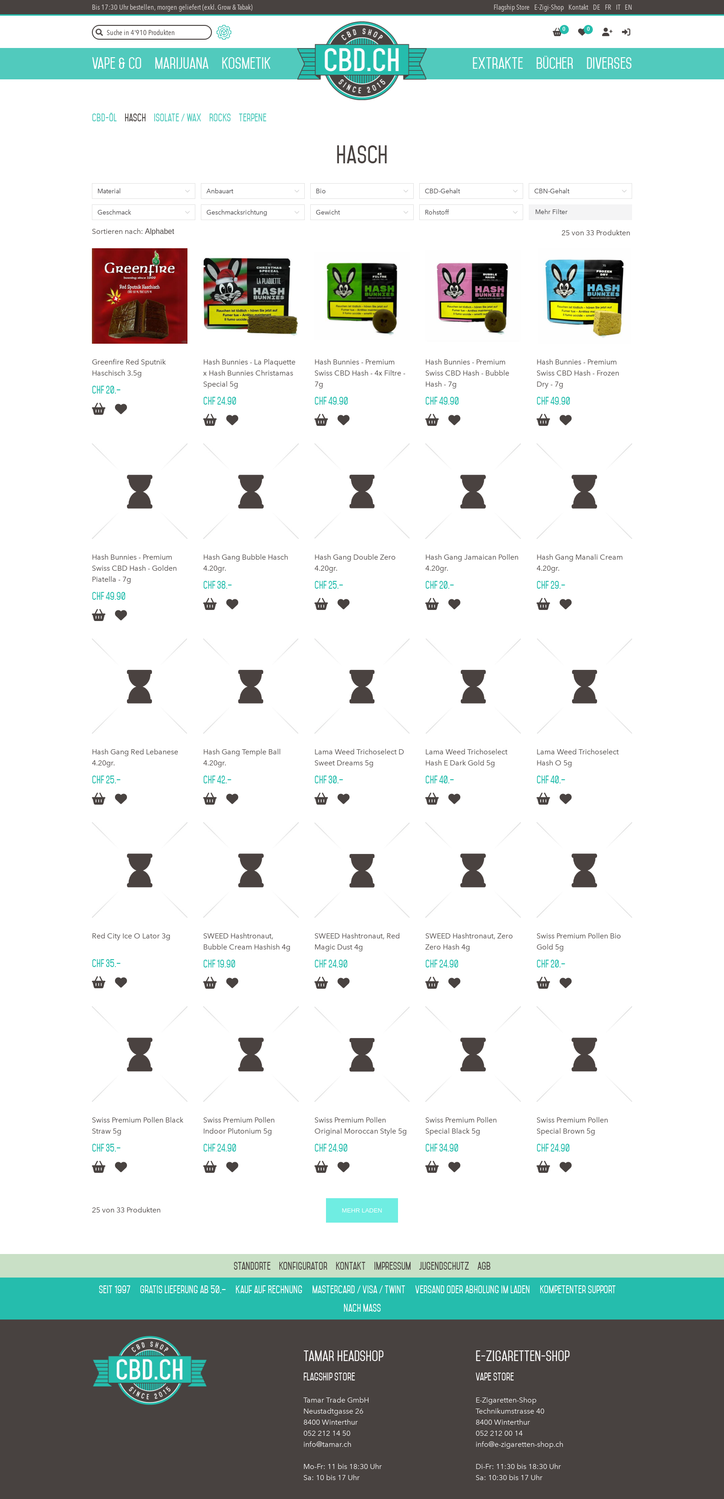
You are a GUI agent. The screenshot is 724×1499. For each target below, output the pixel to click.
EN (628, 7)
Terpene (252, 117)
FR (608, 7)
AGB (484, 1266)
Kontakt (578, 7)
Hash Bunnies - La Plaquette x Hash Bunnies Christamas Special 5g (249, 373)
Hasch (135, 117)
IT (618, 7)
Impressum (392, 1266)
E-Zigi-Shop (549, 7)
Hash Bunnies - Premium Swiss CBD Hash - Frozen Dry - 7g (578, 373)
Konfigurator (303, 1266)
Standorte (252, 1266)
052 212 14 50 (326, 1433)
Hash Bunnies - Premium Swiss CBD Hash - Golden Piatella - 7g (134, 568)
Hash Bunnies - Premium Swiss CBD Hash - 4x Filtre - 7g (359, 373)
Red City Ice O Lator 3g (131, 936)
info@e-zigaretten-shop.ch (519, 1444)
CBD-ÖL (104, 117)
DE (596, 7)
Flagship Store (512, 7)
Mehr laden (362, 1210)
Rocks (220, 117)
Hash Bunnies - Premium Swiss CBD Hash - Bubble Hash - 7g (467, 373)
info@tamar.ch (327, 1444)
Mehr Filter (551, 212)
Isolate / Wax (177, 117)
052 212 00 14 (499, 1433)
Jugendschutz (444, 1266)
